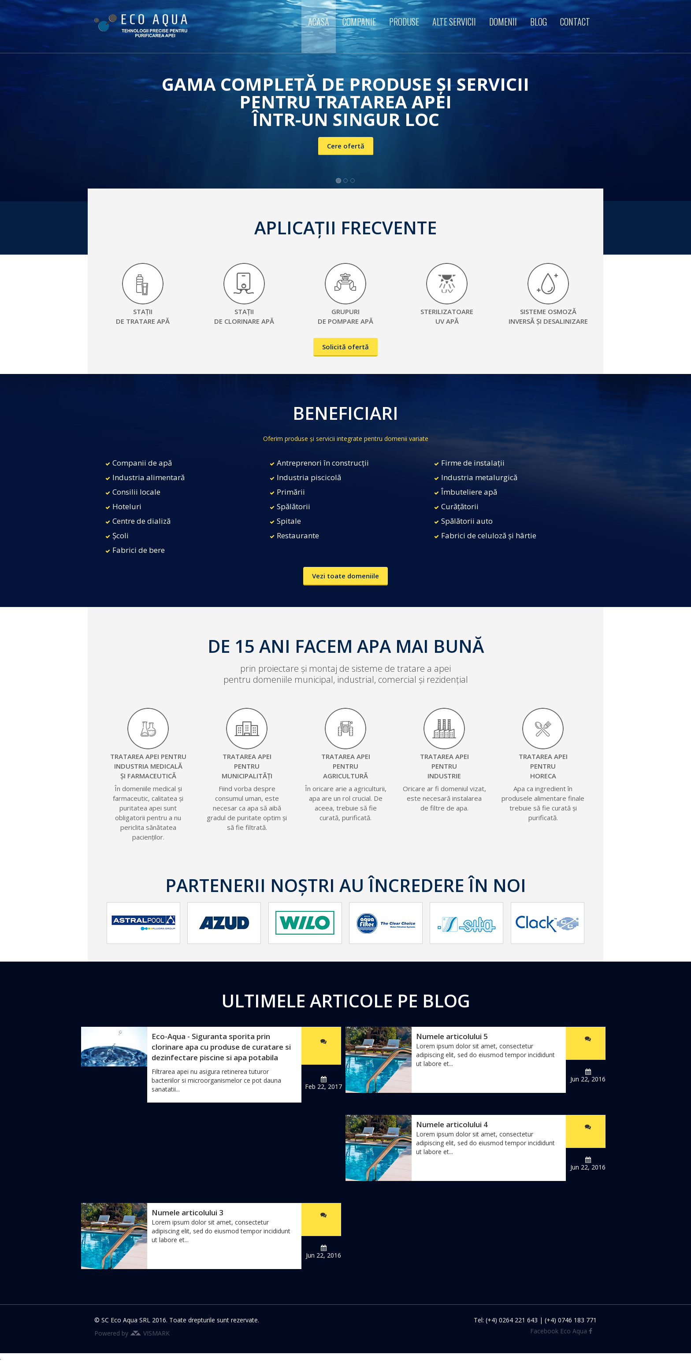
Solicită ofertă (345, 346)
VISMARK (156, 1333)
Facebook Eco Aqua (561, 1331)
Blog (538, 21)
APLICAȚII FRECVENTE (345, 227)
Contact (575, 21)
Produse (404, 21)
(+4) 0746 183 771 (571, 1320)
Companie (359, 21)
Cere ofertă (345, 145)
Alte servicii (454, 21)
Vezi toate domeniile (345, 575)
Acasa (318, 21)
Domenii (503, 21)
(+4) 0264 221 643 (512, 1320)
